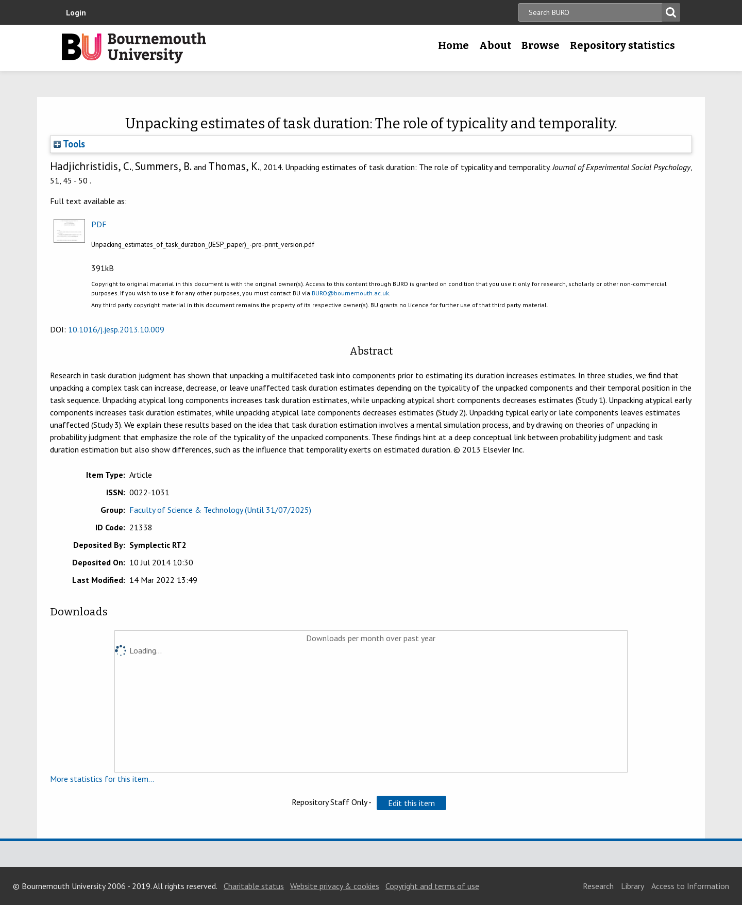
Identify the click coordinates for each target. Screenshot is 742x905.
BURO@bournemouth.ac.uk (350, 293)
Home (453, 45)
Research (598, 886)
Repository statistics (622, 45)
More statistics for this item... (102, 779)
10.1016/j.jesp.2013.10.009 (116, 329)
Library (632, 886)
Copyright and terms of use (432, 886)
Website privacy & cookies (334, 886)
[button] (411, 803)
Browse (540, 45)
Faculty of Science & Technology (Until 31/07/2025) (220, 510)
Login (76, 12)
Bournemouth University (134, 47)
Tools (69, 144)
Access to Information (690, 886)
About (495, 45)
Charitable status (254, 886)
